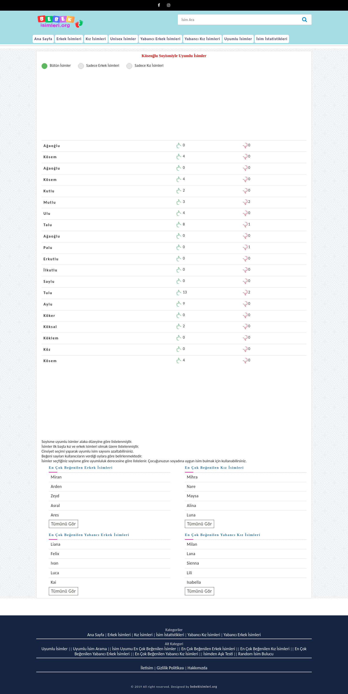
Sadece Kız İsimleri (149, 65)
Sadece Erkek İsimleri (102, 65)
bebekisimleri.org (203, 686)
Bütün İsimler (60, 65)
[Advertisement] (174, 106)
